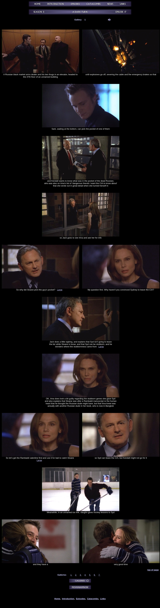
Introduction (68, 598)
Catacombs (92, 598)
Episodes (80, 598)
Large (59, 290)
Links (103, 598)
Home (57, 598)
